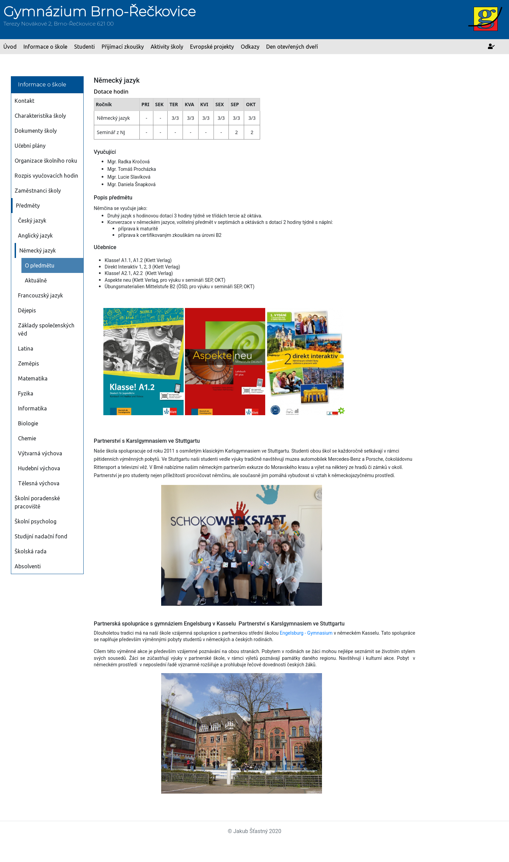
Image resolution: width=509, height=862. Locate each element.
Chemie (27, 438)
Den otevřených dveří (292, 47)
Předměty (28, 205)
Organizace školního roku (46, 161)
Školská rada (31, 551)
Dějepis (27, 310)
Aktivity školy (167, 47)
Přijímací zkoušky (123, 47)
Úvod (10, 47)
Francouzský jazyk (40, 295)
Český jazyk (32, 220)
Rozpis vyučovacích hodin (46, 176)
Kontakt (24, 101)
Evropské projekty (212, 47)
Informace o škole (45, 47)
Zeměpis (28, 363)
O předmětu (39, 265)
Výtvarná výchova (40, 453)
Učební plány (30, 146)
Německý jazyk (37, 250)
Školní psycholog (35, 521)
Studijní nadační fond (41, 536)
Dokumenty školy (36, 131)
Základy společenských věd (46, 329)
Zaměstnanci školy (38, 191)
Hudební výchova (39, 468)
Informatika (32, 408)
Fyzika (25, 393)
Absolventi (28, 566)
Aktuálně (36, 280)
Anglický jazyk (35, 235)
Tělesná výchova (39, 483)
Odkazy (250, 47)
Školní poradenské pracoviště (37, 502)
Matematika (33, 378)
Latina (25, 348)
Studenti (84, 47)
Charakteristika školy (40, 116)
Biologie (28, 423)
